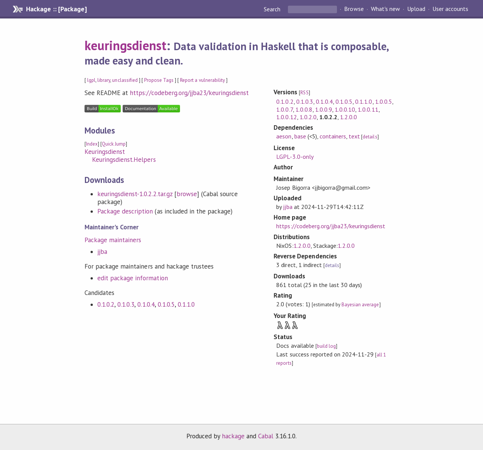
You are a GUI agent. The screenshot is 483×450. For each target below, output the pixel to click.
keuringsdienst (125, 45)
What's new (385, 9)
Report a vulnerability (202, 80)
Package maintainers (113, 240)
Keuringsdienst (105, 151)
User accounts (450, 9)
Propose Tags (159, 80)
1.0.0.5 (383, 101)
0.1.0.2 (105, 304)
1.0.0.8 (303, 109)
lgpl (91, 80)
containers (333, 136)
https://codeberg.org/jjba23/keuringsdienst (189, 93)
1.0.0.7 (284, 109)
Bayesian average (360, 304)
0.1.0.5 (166, 304)
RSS (304, 92)
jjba (102, 251)
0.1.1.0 (186, 304)
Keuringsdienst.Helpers (124, 159)
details (370, 137)
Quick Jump (114, 144)
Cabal (265, 436)
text (354, 136)
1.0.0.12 (286, 117)
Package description (125, 211)
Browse (353, 9)
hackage (233, 436)
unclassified (124, 80)
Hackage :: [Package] (56, 9)
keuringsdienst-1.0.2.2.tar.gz (134, 194)
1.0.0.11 (368, 109)
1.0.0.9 (323, 109)
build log (326, 346)
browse (187, 194)
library (103, 80)
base (300, 136)
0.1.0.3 (125, 304)
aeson (283, 136)
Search (273, 9)
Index (92, 144)
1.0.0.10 (345, 109)
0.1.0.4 (145, 304)
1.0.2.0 (308, 117)
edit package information (132, 278)
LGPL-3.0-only (294, 156)
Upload (416, 9)
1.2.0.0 (348, 117)
